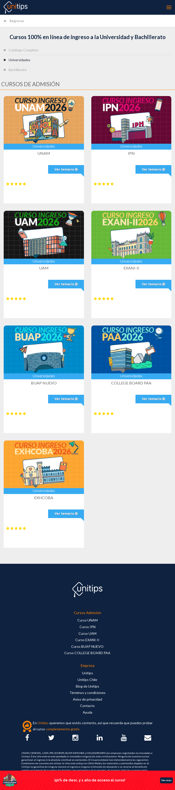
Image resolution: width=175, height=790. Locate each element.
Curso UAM (87, 633)
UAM (44, 268)
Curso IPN (87, 627)
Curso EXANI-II (87, 640)
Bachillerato (18, 70)
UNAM (43, 153)
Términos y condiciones (87, 693)
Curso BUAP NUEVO (87, 646)
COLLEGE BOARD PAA (131, 383)
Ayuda (87, 712)
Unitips (87, 673)
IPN (131, 153)
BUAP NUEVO (44, 383)
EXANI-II (131, 268)
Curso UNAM (87, 620)
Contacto (87, 706)
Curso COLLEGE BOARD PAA (87, 653)
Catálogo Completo (24, 50)
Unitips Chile (87, 679)
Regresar (14, 21)
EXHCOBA (43, 497)
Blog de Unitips (87, 686)
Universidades (19, 60)
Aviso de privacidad (87, 699)
